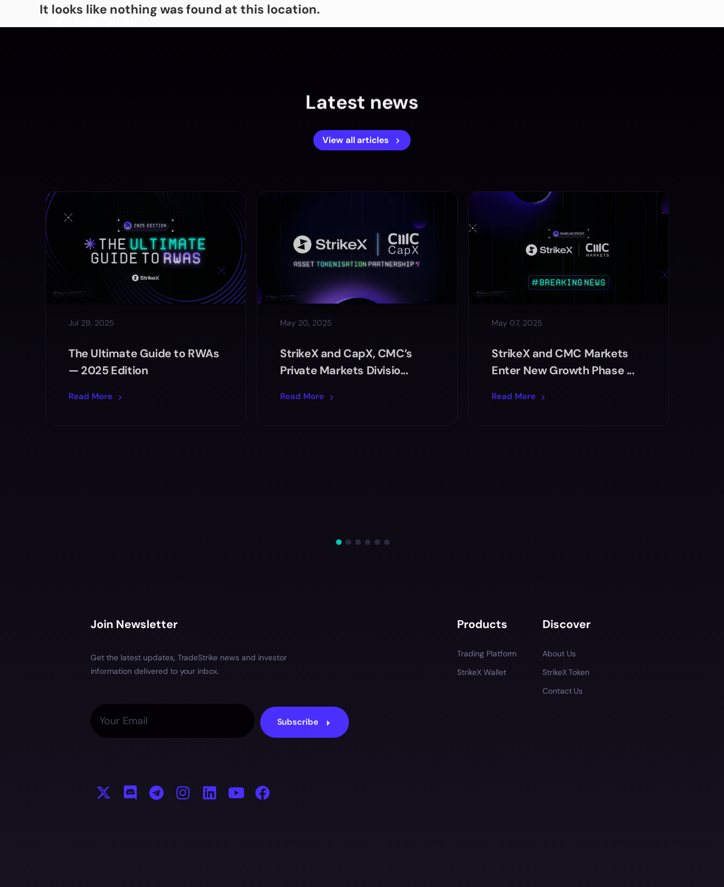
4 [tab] (367, 455)
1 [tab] (339, 455)
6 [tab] (387, 455)
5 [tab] (377, 455)
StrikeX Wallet (481, 585)
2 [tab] (348, 455)
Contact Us (562, 604)
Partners (646, 20)
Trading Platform (487, 566)
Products (423, 19)
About (579, 19)
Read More (96, 396)
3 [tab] (358, 455)
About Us (559, 566)
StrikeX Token (504, 20)
